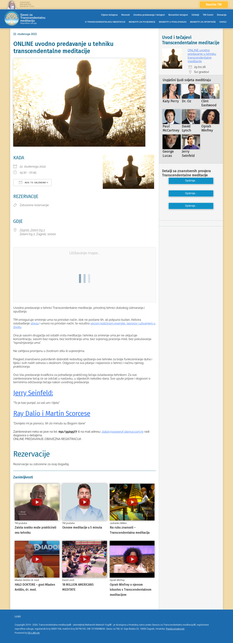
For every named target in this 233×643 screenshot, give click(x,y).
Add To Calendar (32, 182)
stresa (35, 323)
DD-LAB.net (34, 632)
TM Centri (208, 15)
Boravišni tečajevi (178, 15)
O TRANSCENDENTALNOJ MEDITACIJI (105, 22)
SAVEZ (223, 22)
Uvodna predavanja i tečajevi (149, 15)
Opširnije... (191, 180)
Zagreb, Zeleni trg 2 (32, 230)
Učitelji (195, 15)
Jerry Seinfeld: (33, 393)
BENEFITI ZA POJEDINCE (142, 22)
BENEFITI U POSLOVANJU (172, 22)
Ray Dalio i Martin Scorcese (51, 413)
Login (18, 616)
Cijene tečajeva (109, 15)
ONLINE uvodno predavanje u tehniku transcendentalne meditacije (202, 56)
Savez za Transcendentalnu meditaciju (32, 17)
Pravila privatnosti (175, 628)
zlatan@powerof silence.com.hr (123, 431)
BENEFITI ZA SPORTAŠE (203, 22)
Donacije (222, 15)
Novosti (125, 15)
